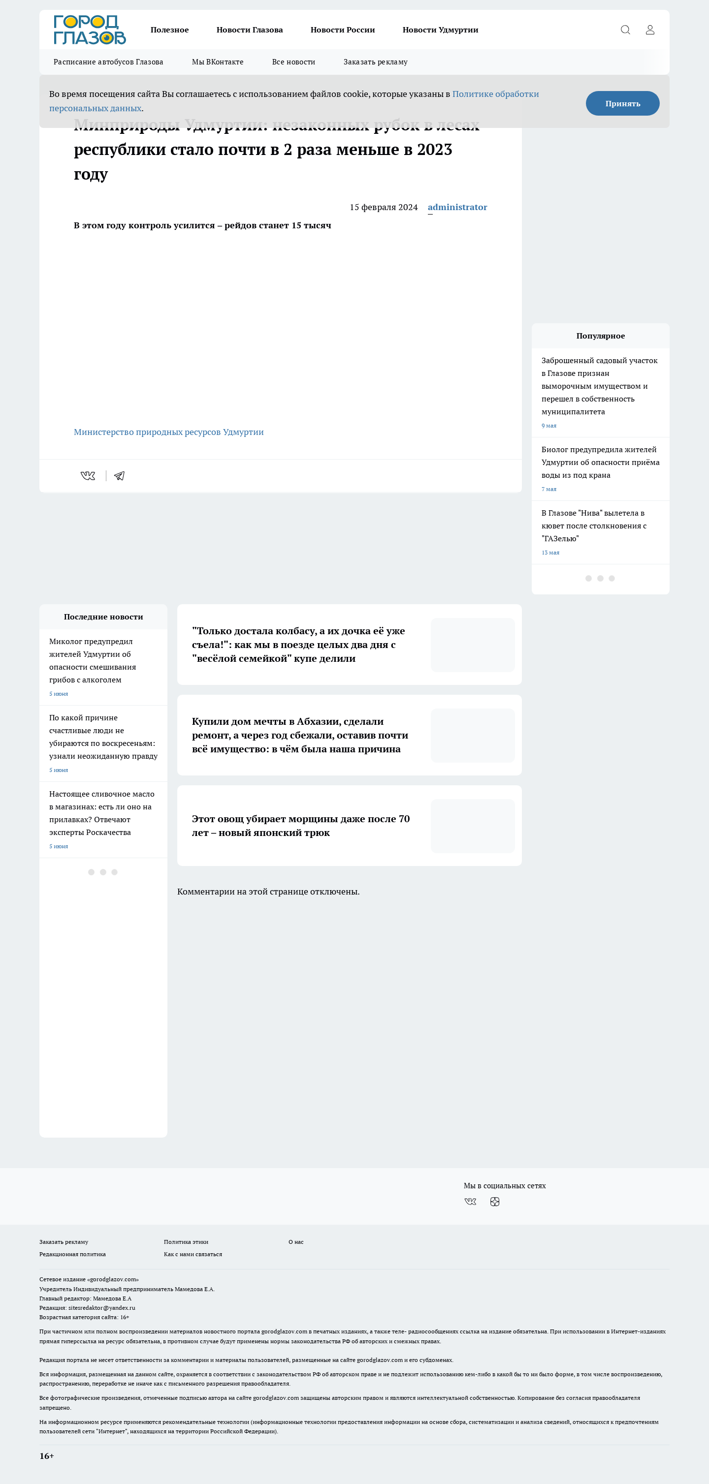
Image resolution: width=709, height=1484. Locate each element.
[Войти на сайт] (650, 29)
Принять (623, 103)
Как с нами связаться (193, 1254)
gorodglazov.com (284, 1331)
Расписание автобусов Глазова (108, 61)
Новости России (343, 29)
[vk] (88, 476)
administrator (457, 207)
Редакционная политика (72, 1254)
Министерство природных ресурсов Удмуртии (169, 431)
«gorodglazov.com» (113, 1279)
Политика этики (186, 1241)
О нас (296, 1241)
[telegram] (122, 476)
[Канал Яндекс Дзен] (495, 1201)
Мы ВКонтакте (218, 61)
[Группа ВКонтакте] (470, 1201)
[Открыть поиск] (625, 29)
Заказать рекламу (376, 61)
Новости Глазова (250, 29)
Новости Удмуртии (441, 29)
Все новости (293, 61)
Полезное (170, 29)
